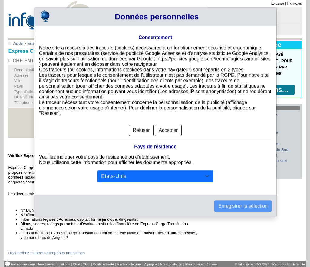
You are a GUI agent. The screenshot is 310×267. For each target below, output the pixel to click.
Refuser (141, 121)
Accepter (168, 121)
